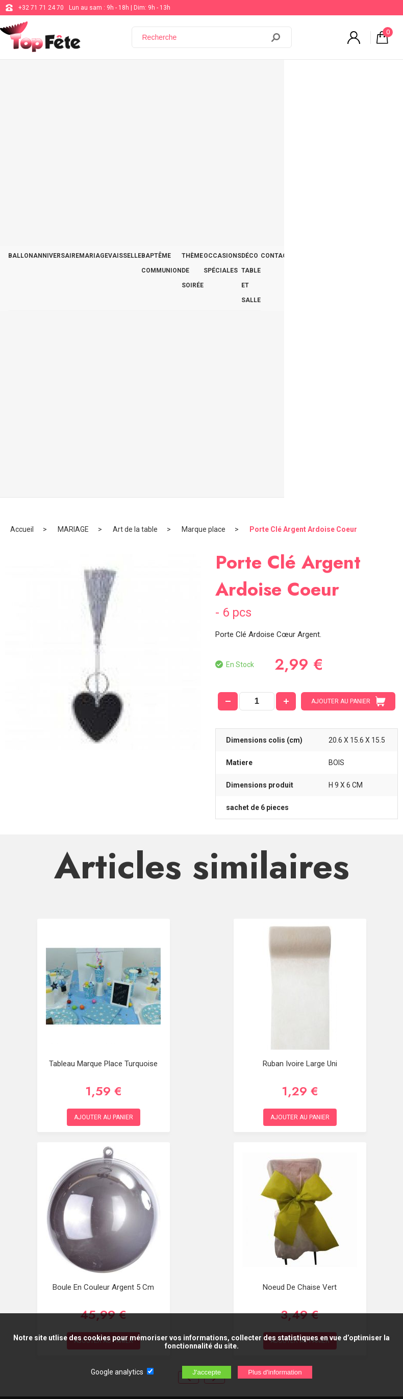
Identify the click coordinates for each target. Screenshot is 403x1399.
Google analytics (117, 1372)
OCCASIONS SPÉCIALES (265, 77)
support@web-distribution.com (305, 1106)
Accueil (22, 110)
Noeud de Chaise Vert (300, 867)
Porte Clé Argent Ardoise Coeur (303, 110)
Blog (268, 1131)
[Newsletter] (169, 1259)
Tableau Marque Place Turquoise (103, 643)
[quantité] (256, 282)
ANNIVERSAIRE (56, 69)
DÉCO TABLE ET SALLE (331, 77)
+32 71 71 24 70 (41, 7)
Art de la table (135, 110)
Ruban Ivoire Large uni (300, 643)
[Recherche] (204, 37)
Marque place (203, 110)
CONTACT (379, 69)
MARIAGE (93, 69)
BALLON (20, 69)
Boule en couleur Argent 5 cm (103, 867)
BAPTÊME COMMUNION (161, 77)
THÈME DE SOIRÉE (216, 77)
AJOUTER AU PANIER (348, 282)
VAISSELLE (124, 69)
